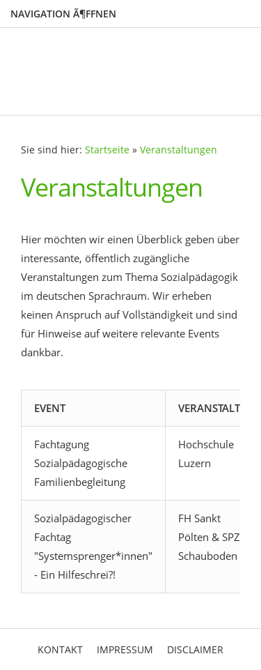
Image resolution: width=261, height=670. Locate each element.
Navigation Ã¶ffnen (63, 13)
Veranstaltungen (178, 150)
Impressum (125, 649)
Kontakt (60, 649)
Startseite (107, 150)
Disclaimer (195, 649)
